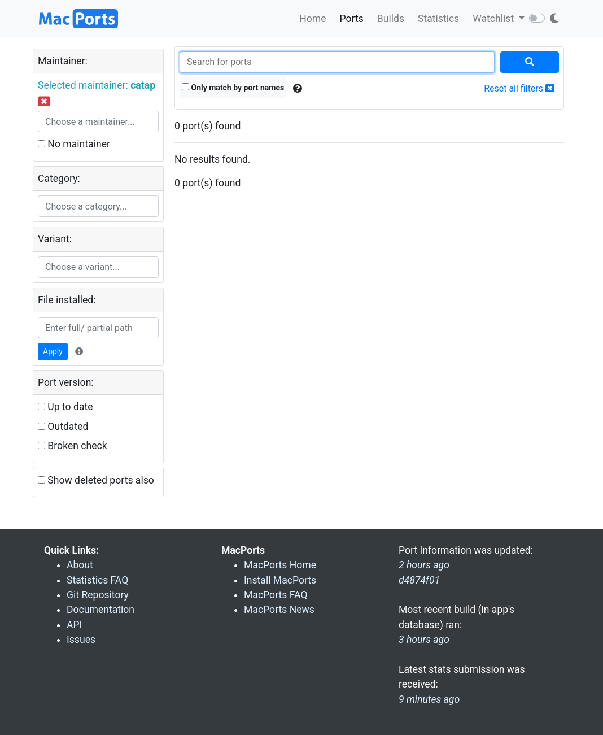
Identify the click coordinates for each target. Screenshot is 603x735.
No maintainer (74, 144)
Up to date (65, 406)
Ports (352, 18)
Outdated (63, 426)
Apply (53, 351)
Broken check (72, 445)
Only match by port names (233, 87)
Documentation (100, 609)
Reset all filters (519, 88)
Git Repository (98, 595)
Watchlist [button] (494, 18)
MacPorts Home (280, 565)
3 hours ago (424, 639)
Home (312, 18)
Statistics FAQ (97, 580)
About (80, 565)
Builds (390, 18)
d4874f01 (419, 580)
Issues (81, 639)
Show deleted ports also (96, 480)
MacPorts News (279, 609)
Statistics (438, 18)
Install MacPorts (280, 580)
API (74, 624)
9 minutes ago (429, 699)
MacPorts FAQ (276, 595)
